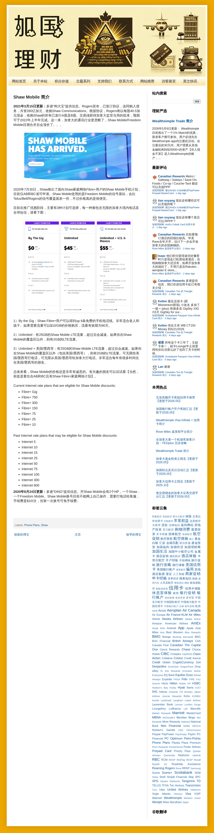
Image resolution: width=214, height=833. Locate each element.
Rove (178, 768)
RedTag (181, 760)
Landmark (166, 700)
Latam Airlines (193, 700)
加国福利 (162, 547)
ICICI (198, 687)
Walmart (157, 797)
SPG (155, 781)
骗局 (189, 569)
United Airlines (177, 789)
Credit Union (161, 662)
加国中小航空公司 (181, 551)
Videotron (195, 789)
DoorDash (173, 666)
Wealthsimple (173, 798)
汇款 (162, 543)
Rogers (170, 768)
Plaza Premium (191, 742)
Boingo (166, 636)
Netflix (186, 726)
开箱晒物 (184, 560)
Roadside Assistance (186, 764)
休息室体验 (162, 593)
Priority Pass (182, 751)
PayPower (168, 734)
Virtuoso (178, 794)
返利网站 (187, 525)
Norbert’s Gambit (163, 729)
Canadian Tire (180, 645)
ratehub (196, 755)
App (181, 628)
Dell (198, 662)
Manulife (195, 708)
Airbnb (156, 618)
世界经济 (173, 578)
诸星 (161, 342)
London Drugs (192, 704)
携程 (186, 582)
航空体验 (180, 538)
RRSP (186, 768)
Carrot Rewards (170, 649)
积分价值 (62, 81)
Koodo (155, 700)
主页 (78, 534)
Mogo (191, 717)
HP (189, 683)
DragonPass (186, 666)
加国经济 (176, 547)
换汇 (191, 539)
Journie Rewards (172, 696)
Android (171, 628)
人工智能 (178, 573)
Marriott (178, 713)
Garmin (156, 683)
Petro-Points (192, 738)
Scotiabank (183, 772)
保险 (188, 516)
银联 (176, 593)
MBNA (156, 717)
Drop (198, 666)
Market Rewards (161, 713)
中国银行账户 (171, 606)
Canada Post (160, 645)
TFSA (165, 785)
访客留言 (169, 81)
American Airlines (176, 623)
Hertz (165, 683)
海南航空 (187, 534)
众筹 (181, 606)
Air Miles (195, 614)
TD (199, 781)
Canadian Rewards (171, 176)
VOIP (197, 793)
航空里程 (166, 538)
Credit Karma (192, 658)
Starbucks (175, 781)
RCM (164, 759)
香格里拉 (179, 582)
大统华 (156, 525)
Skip (191, 776)
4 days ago (175, 335)
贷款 (165, 525)
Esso (189, 675)
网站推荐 (147, 81)
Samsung (195, 768)
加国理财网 (192, 547)
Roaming (158, 768)
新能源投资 (162, 588)
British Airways (182, 641)
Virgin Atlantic (161, 793)
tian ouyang (166, 200)
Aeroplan (174, 610)
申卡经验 (159, 578)
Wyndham (176, 802)
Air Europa (158, 614)
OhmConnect (193, 730)
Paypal (156, 734)
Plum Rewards (160, 747)
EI (161, 671)
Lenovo (179, 704)
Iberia (190, 687)
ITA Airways (186, 692)
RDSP (172, 760)
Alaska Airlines (172, 619)
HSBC (196, 683)
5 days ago (170, 359)
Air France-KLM (177, 614)
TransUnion (193, 785)
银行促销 (188, 593)
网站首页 (19, 81)
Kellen (162, 301)
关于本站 (40, 81)
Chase (186, 649)
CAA (198, 640)
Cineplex (176, 653)
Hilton (173, 683)
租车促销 (189, 606)
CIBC (165, 654)
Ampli (155, 628)
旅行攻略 (163, 565)
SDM (198, 772)
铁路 (195, 578)
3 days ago (170, 318)
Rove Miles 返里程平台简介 (166, 248)
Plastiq (176, 742)
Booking (177, 637)
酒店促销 (162, 556)
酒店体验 (188, 556)
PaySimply (181, 734)
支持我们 (104, 81)
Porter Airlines (192, 746)
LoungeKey (159, 708)
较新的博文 (21, 534)
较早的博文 (133, 534)
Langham (178, 700)
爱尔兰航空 (179, 516)
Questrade (169, 755)
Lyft (186, 708)
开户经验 (172, 560)
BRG (198, 636)
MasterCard (193, 713)
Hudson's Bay (160, 687)
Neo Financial (171, 725)
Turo (154, 789)
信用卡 (176, 588)
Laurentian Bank (162, 704)
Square (164, 781)
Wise (166, 802)
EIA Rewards (172, 671)
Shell (162, 776)
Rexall (197, 760)
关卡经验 (162, 534)
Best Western (174, 632)
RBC (156, 759)
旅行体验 (178, 565)
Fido (184, 679)
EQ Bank (169, 675)
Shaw (44, 525)
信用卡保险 (193, 588)
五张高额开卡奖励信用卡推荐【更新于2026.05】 (175, 399)
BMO (156, 636)
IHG (154, 691)
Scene (156, 772)
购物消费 (182, 529)
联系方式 (126, 81)
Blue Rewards (193, 632)
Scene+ (167, 772)
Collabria (167, 658)
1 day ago (181, 193)
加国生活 (159, 551)
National (185, 721)
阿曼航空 (157, 516)
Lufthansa (175, 708)
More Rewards (171, 721)
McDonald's (169, 717)
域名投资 (180, 597)
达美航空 (195, 520)
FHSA (177, 679)
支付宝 (190, 597)
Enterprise (157, 675)
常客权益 (181, 521)
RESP (189, 760)
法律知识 (174, 525)
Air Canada (192, 610)
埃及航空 (167, 516)
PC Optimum (174, 738)
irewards (173, 692)
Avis (162, 632)
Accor (162, 610)
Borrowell (188, 637)
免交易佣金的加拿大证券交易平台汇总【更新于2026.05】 (177, 494)
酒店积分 (175, 556)
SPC (198, 776)
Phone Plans (32, 525)
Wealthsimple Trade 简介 (172, 121)
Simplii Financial (177, 776)
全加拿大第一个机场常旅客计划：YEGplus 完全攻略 (175, 441)
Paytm (192, 734)
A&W (155, 610)
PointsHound (176, 747)
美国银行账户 (166, 569)
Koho (187, 696)
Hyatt (181, 687)
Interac (163, 691)
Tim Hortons (177, 785)
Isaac (162, 256)
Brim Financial (161, 640)
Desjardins (159, 666)
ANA (162, 628)
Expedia (167, 679)
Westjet (157, 802)
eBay (155, 670)
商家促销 (193, 574)
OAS (180, 730)
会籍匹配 (172, 543)
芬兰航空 (168, 529)
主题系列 (83, 81)
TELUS (156, 785)
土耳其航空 (167, 582)
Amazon (157, 623)
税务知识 (185, 578)
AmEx (196, 623)
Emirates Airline (191, 671)
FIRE (192, 679)
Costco (178, 658)
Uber (162, 789)
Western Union (192, 798)
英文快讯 (190, 81)
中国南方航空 (189, 601)
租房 (198, 606)
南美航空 (181, 569)
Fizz (198, 679)
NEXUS (196, 726)
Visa (188, 793)
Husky (173, 687)
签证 (169, 574)
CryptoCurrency (183, 662)
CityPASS (187, 654)
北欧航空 (168, 521)
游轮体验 (170, 597)
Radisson (183, 755)
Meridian (181, 717)
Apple (190, 628)
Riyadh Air (159, 764)
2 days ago (189, 248)
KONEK (196, 696)
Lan (160, 366)
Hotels (182, 683)
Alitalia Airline (193, 619)
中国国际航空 (172, 601)
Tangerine (188, 781)
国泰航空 (175, 534)
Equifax (180, 675)
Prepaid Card (161, 751)
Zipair (186, 802)
